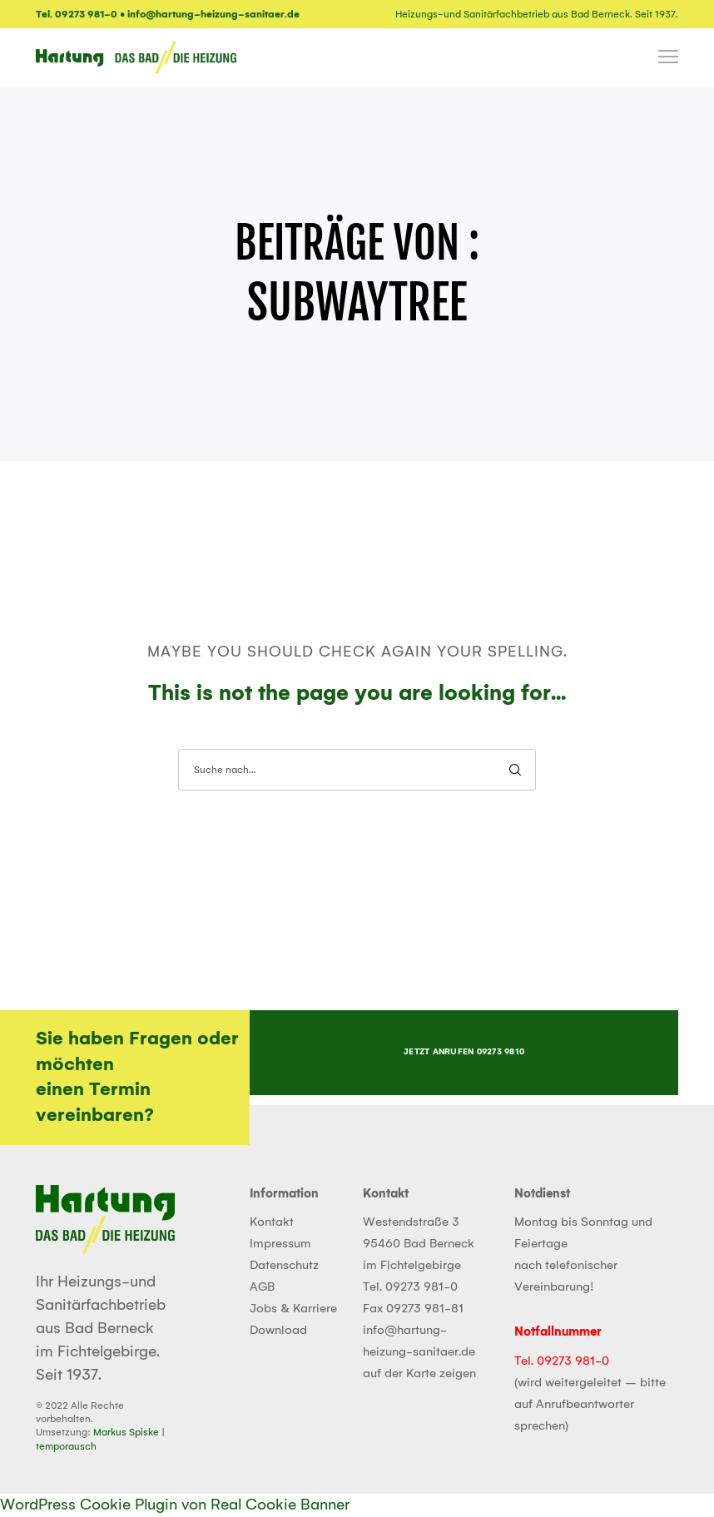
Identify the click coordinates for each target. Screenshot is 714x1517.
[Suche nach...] (357, 770)
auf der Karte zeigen (419, 1374)
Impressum (280, 1244)
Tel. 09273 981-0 (410, 1287)
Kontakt (272, 1222)
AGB (262, 1287)
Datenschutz (284, 1265)
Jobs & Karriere (293, 1309)
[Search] (515, 770)
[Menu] (660, 57)
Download (278, 1330)
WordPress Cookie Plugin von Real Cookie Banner (175, 1505)
